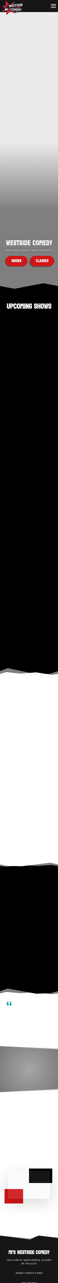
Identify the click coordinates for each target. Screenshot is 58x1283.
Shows (16, 260)
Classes (42, 260)
